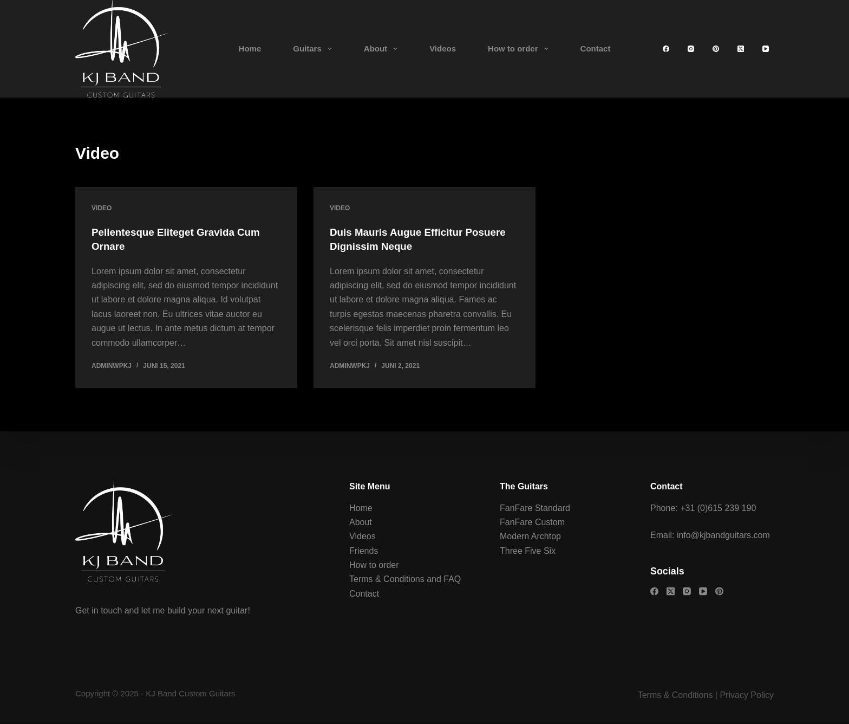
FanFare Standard (535, 507)
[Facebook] (666, 49)
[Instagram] (691, 49)
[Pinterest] (716, 49)
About (383, 48)
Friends (363, 550)
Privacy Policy (747, 695)
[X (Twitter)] (741, 49)
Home (250, 48)
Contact (595, 48)
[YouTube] (765, 49)
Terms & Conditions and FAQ (405, 579)
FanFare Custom (532, 521)
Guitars (314, 48)
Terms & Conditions (675, 695)
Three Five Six (528, 550)
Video (102, 208)
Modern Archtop (530, 536)
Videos (442, 48)
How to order (520, 48)
